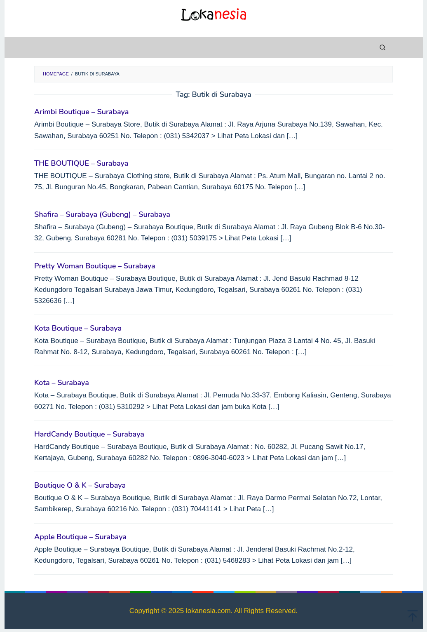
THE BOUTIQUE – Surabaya (81, 163)
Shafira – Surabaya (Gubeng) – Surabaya (102, 214)
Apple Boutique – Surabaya (80, 537)
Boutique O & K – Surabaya (80, 485)
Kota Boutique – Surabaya (78, 328)
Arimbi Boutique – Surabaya (81, 112)
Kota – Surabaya (61, 383)
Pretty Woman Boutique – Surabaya (94, 266)
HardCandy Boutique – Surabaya (89, 434)
